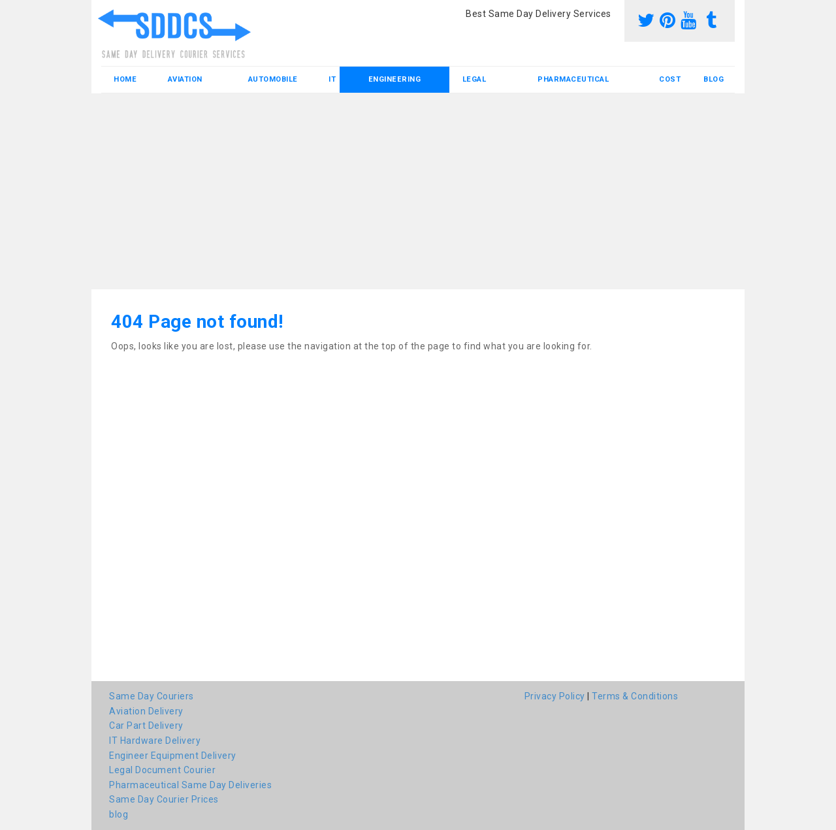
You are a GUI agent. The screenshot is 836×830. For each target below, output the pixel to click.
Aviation (185, 79)
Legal (474, 79)
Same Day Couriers (151, 696)
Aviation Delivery (146, 711)
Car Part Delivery (146, 725)
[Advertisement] (418, 191)
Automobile (273, 79)
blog (713, 79)
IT (332, 79)
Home (125, 79)
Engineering (394, 79)
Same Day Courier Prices (164, 799)
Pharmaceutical (573, 79)
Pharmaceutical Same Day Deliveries (190, 785)
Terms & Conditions (635, 696)
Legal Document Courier (162, 770)
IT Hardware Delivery (155, 740)
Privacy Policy (554, 696)
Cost (670, 79)
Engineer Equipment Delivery (172, 755)
